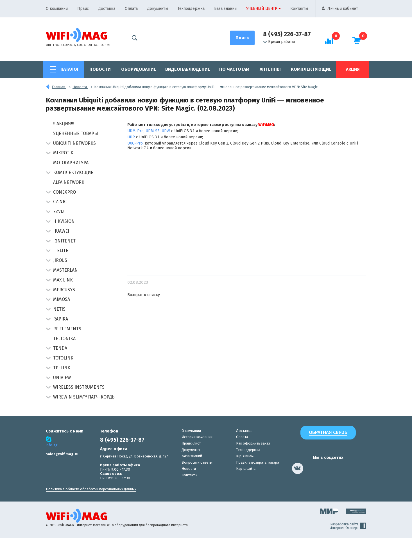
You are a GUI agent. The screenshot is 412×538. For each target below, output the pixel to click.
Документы (157, 8)
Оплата (131, 8)
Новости (100, 69)
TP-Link (61, 367)
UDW (166, 131)
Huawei (61, 231)
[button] (48, 143)
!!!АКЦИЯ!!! (63, 123)
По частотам (234, 69)
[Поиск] (242, 38)
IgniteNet (64, 241)
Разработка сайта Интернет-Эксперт (348, 526)
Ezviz (59, 211)
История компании (197, 437)
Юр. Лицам (244, 456)
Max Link (63, 280)
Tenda (60, 348)
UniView (62, 377)
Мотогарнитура (71, 162)
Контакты (299, 8)
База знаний (225, 8)
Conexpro (64, 192)
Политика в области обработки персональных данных (91, 489)
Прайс (83, 8)
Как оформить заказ (253, 443)
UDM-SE (153, 131)
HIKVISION (64, 221)
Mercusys (64, 289)
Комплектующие (311, 69)
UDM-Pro (135, 131)
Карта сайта (245, 468)
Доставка (106, 8)
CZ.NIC (60, 201)
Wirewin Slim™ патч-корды (84, 397)
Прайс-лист (191, 443)
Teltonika (64, 338)
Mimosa (61, 299)
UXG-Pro (135, 143)
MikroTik (63, 152)
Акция (352, 69)
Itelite (60, 250)
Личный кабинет (342, 8)
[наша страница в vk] (297, 468)
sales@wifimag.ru (62, 454)
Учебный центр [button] (261, 8)
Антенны (270, 69)
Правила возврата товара (257, 462)
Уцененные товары (75, 133)
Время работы (279, 42)
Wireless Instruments (79, 387)
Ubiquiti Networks (74, 143)
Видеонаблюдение (187, 69)
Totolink (63, 358)
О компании (57, 8)
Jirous (60, 260)
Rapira (60, 319)
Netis (59, 309)
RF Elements (67, 328)
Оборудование (138, 69)
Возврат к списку (143, 294)
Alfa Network (68, 182)
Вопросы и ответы (197, 462)
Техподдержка (191, 8)
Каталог (69, 69)
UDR (131, 137)
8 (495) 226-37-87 (287, 34)
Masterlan (65, 270)
